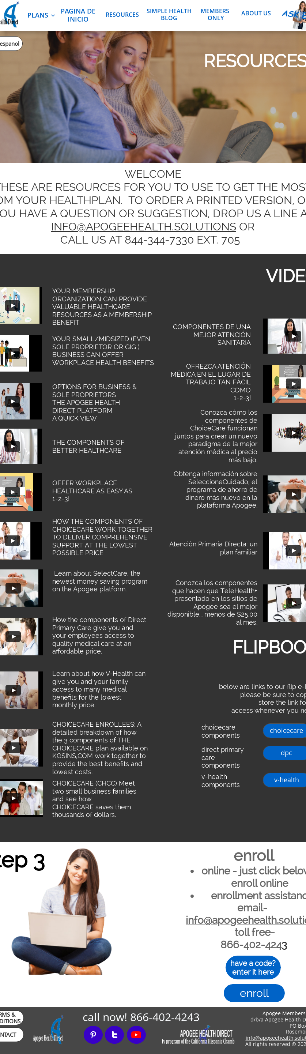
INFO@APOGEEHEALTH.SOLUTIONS (143, 226)
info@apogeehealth (270, 1037)
